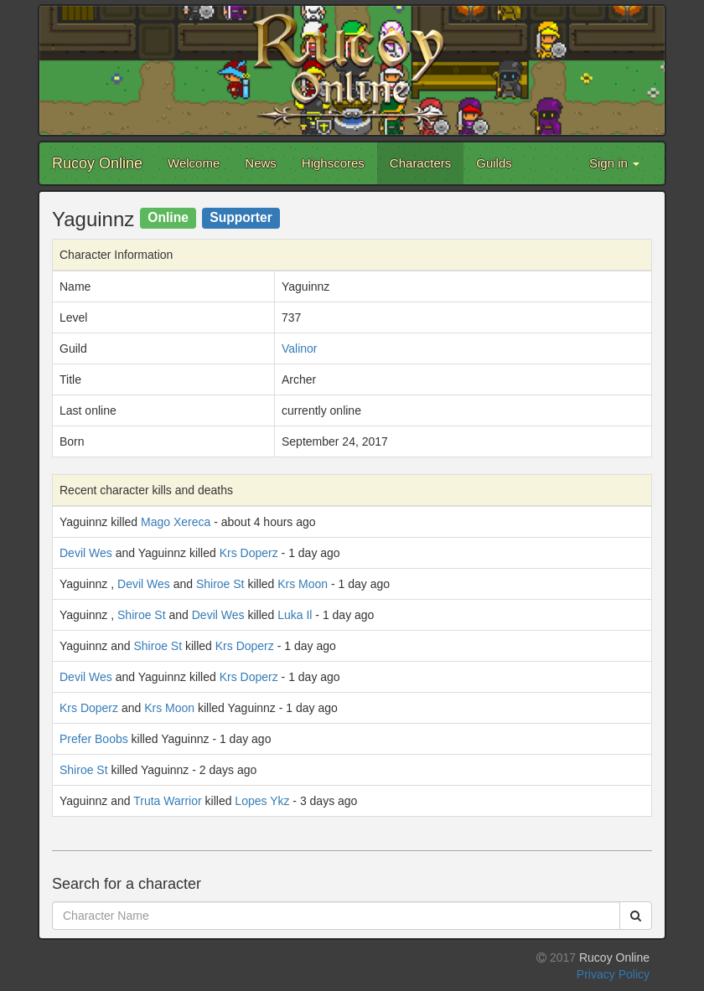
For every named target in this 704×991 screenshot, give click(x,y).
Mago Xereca (175, 522)
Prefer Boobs (94, 739)
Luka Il (294, 615)
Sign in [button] (614, 163)
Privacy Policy (613, 974)
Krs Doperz (249, 553)
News (261, 163)
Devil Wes (86, 553)
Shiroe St (220, 584)
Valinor (300, 348)
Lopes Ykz (262, 801)
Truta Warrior (167, 801)
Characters (420, 163)
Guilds (494, 163)
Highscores (333, 163)
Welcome (194, 163)
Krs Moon (302, 584)
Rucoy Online (97, 163)
